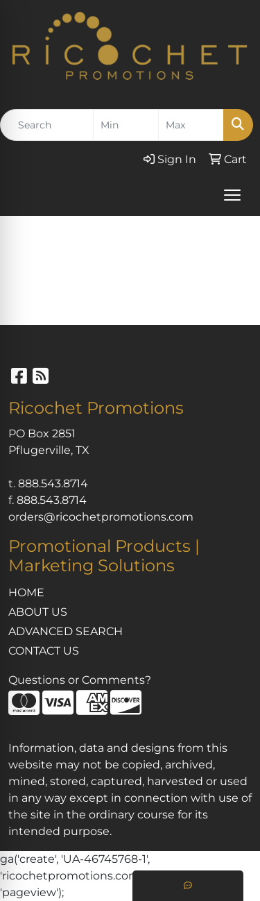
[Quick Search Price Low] (126, 125)
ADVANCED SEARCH (65, 631)
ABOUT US (37, 611)
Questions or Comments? (79, 680)
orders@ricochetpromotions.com (100, 516)
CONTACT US (43, 650)
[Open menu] (232, 195)
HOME (26, 592)
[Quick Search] (47, 125)
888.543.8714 (53, 483)
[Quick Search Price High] (191, 125)
